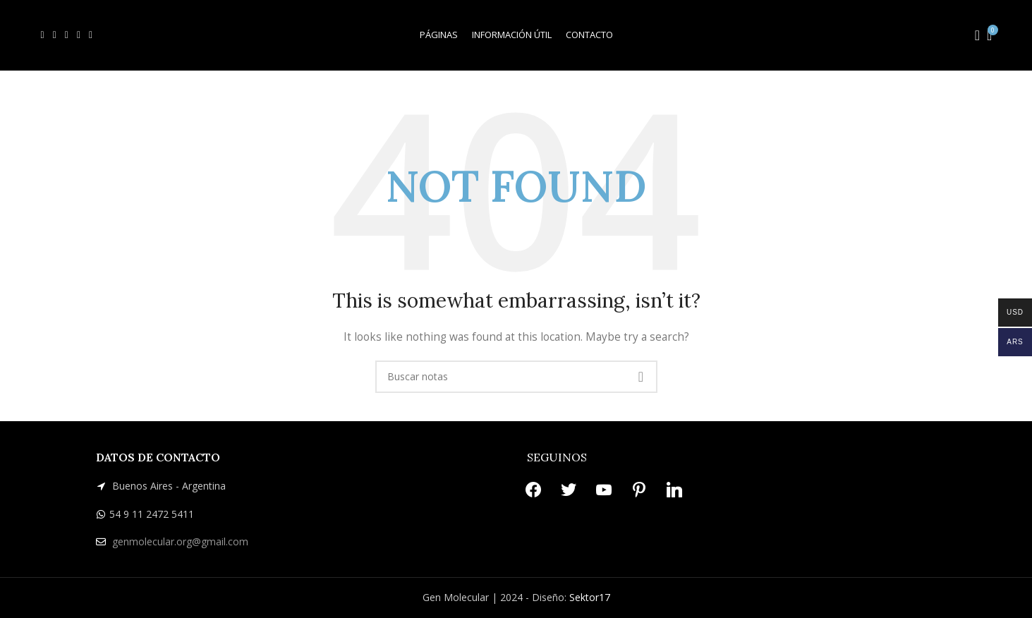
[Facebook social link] (43, 35)
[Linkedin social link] (91, 35)
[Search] (973, 35)
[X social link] (55, 35)
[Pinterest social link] (79, 35)
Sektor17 (589, 597)
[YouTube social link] (67, 35)
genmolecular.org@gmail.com (180, 541)
